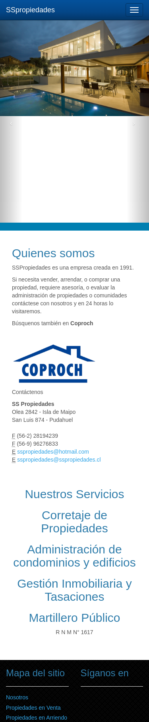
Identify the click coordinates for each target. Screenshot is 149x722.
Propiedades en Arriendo (36, 717)
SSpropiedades (30, 10)
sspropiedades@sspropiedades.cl (59, 459)
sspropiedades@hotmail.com (54, 451)
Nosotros (17, 697)
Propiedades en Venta (33, 708)
